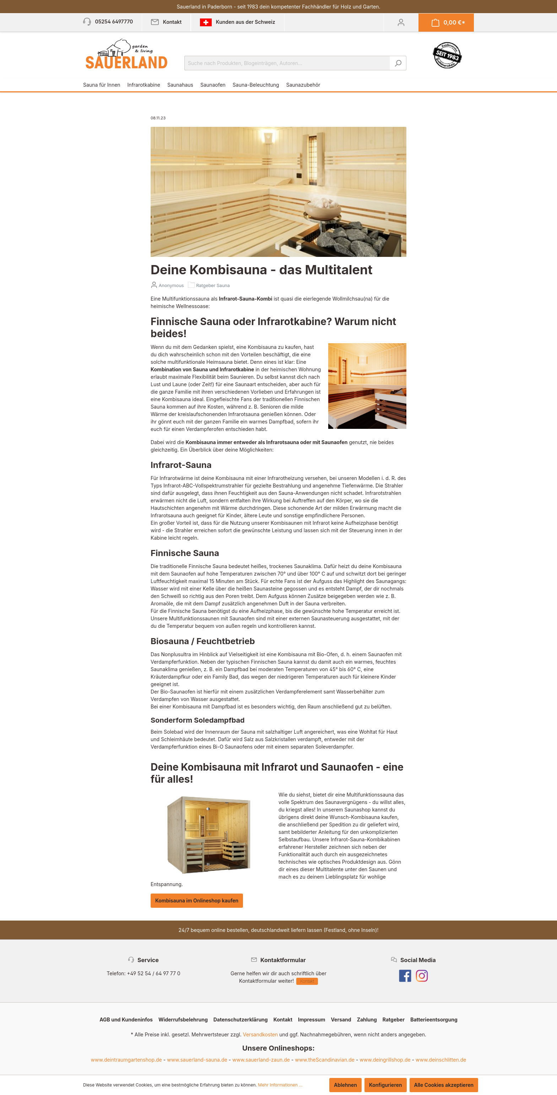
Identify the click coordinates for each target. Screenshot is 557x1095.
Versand (341, 1019)
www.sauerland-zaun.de (261, 1060)
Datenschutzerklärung (240, 1019)
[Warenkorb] (448, 22)
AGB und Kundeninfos (126, 1019)
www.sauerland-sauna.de (197, 1060)
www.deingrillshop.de (384, 1060)
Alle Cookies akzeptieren (444, 1085)
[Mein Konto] (401, 22)
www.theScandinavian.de (325, 1060)
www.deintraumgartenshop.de (126, 1060)
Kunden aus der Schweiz (237, 22)
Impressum (311, 1019)
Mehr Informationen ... (280, 1085)
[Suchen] (398, 63)
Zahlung (367, 1019)
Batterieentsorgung (434, 1019)
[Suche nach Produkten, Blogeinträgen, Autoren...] (287, 63)
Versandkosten (260, 1034)
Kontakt (307, 981)
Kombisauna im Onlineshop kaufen (196, 900)
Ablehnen (345, 1085)
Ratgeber (394, 1019)
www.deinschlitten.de (441, 1060)
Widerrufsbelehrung (183, 1019)
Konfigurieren (385, 1085)
